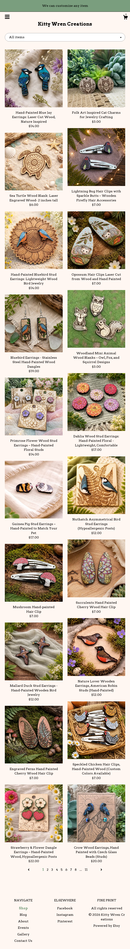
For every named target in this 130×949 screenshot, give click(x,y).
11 (86, 870)
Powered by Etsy (106, 926)
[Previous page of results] (29, 870)
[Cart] (125, 18)
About (23, 921)
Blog (23, 915)
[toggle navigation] (7, 17)
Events (23, 928)
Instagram (65, 915)
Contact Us (23, 941)
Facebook (65, 908)
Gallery (23, 934)
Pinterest (65, 921)
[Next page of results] (101, 870)
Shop (23, 908)
